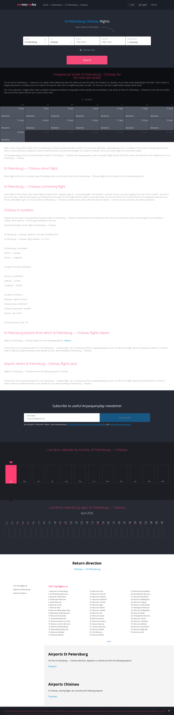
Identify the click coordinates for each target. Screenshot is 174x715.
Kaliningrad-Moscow (141, 607)
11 (60, 522)
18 (98, 522)
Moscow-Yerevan (99, 594)
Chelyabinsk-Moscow (141, 616)
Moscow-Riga (97, 605)
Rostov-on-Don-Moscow (60, 624)
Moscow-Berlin (98, 635)
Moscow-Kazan (98, 616)
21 (114, 522)
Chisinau (52, 696)
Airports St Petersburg (21, 590)
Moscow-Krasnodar (58, 616)
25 (135, 522)
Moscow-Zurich (139, 618)
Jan (135, 481)
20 (108, 522)
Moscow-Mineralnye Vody (60, 610)
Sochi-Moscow (55, 602)
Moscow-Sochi (55, 605)
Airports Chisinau (19, 593)
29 (156, 522)
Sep (80, 481)
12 (65, 522)
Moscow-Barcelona (140, 597)
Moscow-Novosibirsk (141, 591)
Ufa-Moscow (97, 632)
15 (81, 522)
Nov (107, 481)
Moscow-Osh (138, 632)
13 (71, 522)
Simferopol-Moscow (58, 599)
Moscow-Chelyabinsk (141, 610)
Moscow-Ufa (97, 613)
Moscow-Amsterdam (141, 605)
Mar (162, 481)
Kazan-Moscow (98, 624)
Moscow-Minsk (98, 629)
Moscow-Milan (139, 613)
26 (140, 522)
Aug (66, 481)
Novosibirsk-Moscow (141, 594)
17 (92, 522)
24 (130, 522)
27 (146, 522)
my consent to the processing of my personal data (86, 424)
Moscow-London (98, 610)
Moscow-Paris (97, 591)
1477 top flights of (20, 586)
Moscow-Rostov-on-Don (60, 621)
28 (151, 522)
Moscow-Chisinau (99, 597)
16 (87, 522)
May (24, 481)
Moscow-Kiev (55, 607)
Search (87, 60)
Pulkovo (67, 340)
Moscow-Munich (57, 635)
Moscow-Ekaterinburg (59, 627)
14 (76, 522)
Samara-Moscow (98, 627)
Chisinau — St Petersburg (87, 569)
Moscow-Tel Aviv (98, 602)
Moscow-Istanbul (57, 632)
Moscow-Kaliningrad (141, 599)
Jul (52, 481)
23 (124, 522)
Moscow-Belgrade (140, 629)
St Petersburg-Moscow (59, 594)
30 (162, 522)
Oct (94, 481)
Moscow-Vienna (98, 607)
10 (55, 522)
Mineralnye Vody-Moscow (60, 613)
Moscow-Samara (98, 621)
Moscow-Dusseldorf (141, 627)
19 (103, 522)
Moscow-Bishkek (140, 624)
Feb (149, 481)
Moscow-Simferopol (58, 597)
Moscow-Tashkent (140, 621)
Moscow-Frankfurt (99, 599)
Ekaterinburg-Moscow (59, 629)
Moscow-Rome (98, 618)
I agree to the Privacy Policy (120, 424)
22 (119, 522)
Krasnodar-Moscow (58, 618)
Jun (39, 481)
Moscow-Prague (139, 602)
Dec (121, 481)
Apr (11, 481)
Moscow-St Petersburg (59, 591)
